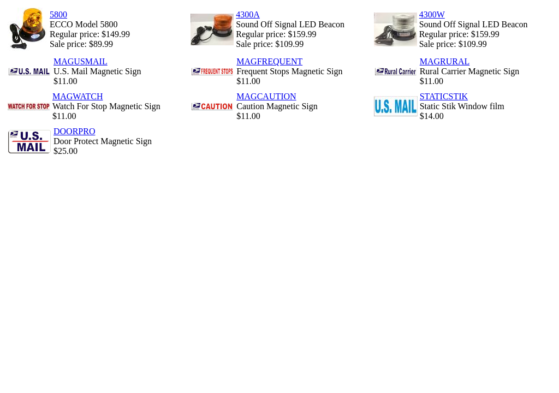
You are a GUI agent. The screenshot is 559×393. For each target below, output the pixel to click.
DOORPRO (74, 131)
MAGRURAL (445, 61)
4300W (432, 14)
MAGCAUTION (266, 96)
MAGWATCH (77, 96)
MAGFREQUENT (269, 61)
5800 (58, 14)
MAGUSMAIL (80, 61)
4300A (248, 14)
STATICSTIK (444, 96)
